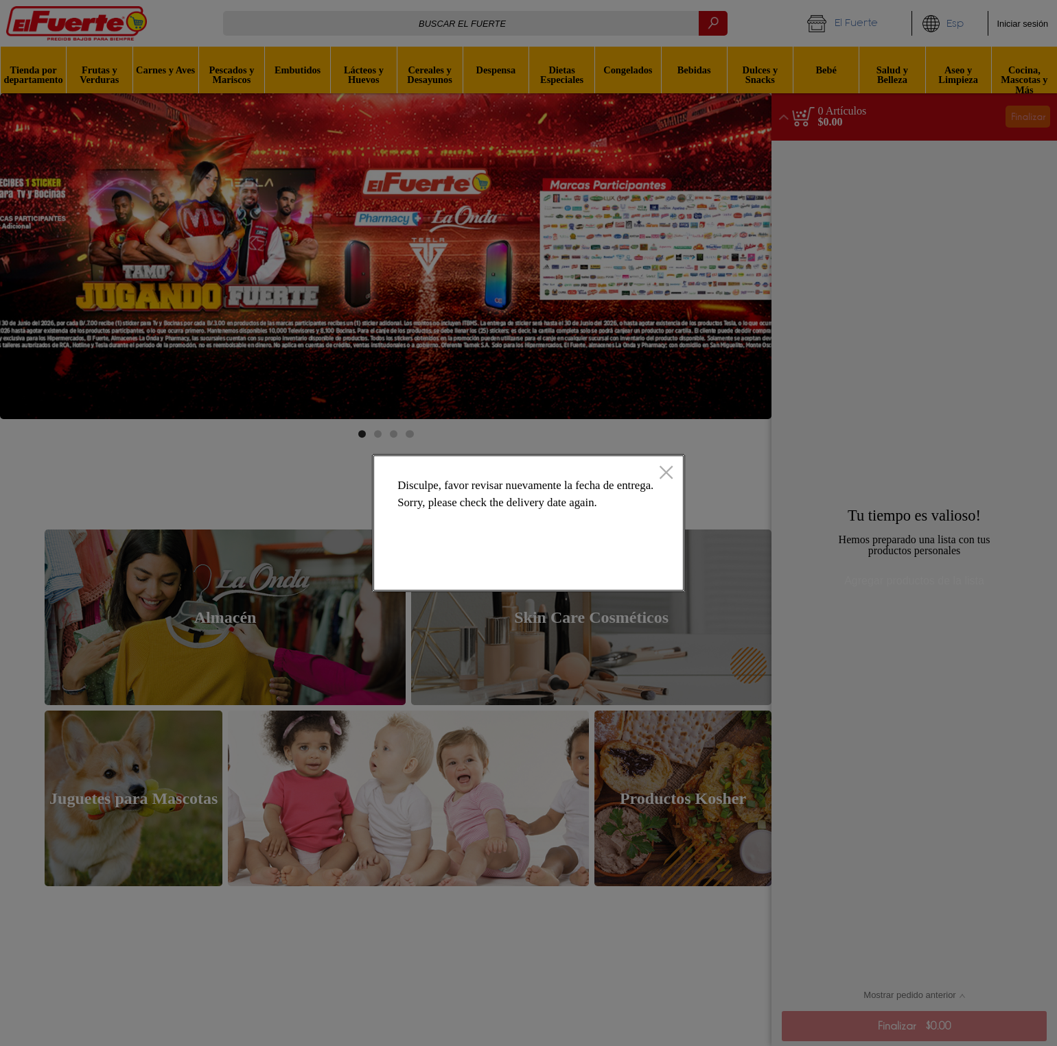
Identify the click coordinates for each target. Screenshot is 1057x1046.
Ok (619, 568)
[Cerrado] (666, 474)
